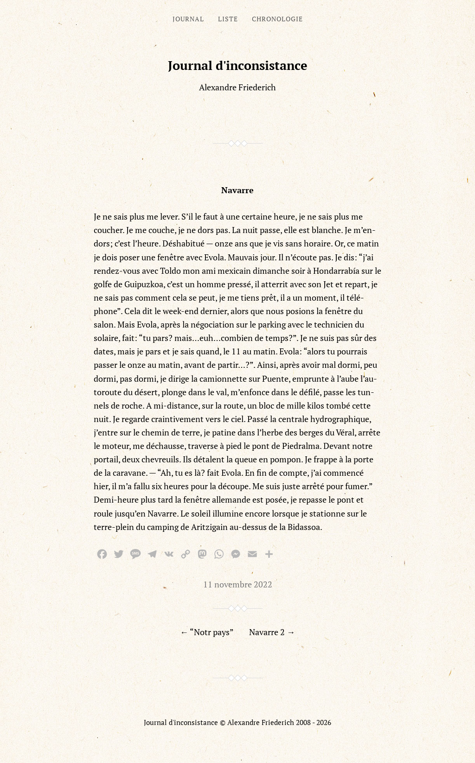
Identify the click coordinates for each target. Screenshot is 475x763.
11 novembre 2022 (237, 584)
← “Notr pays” (206, 631)
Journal (188, 18)
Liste (228, 18)
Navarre (237, 189)
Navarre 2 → (272, 631)
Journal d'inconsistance (238, 65)
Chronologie (277, 18)
